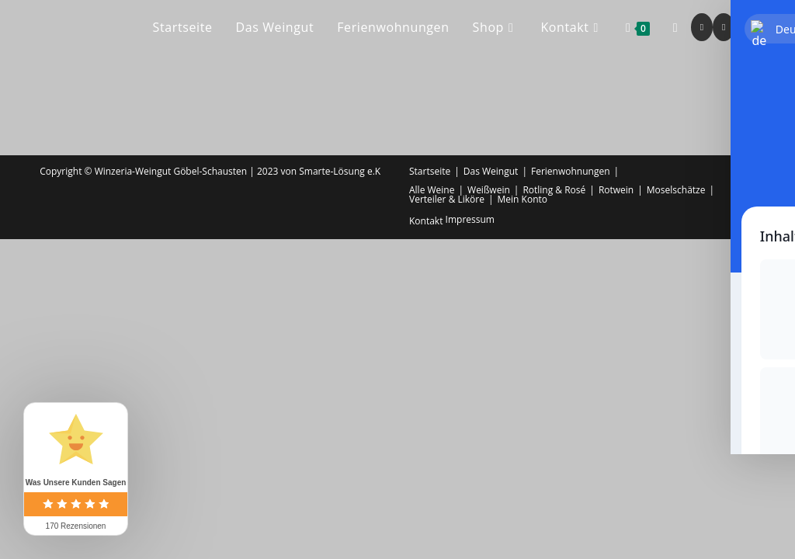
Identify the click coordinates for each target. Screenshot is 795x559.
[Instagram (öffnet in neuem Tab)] (723, 27)
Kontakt (426, 220)
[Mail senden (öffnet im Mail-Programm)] (745, 27)
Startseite (429, 171)
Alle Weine (431, 189)
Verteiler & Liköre (446, 199)
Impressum (470, 219)
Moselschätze (676, 189)
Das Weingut (491, 171)
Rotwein (616, 189)
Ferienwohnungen (570, 171)
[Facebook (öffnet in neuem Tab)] (702, 27)
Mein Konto (522, 199)
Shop (744, 180)
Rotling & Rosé (553, 189)
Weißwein (488, 189)
